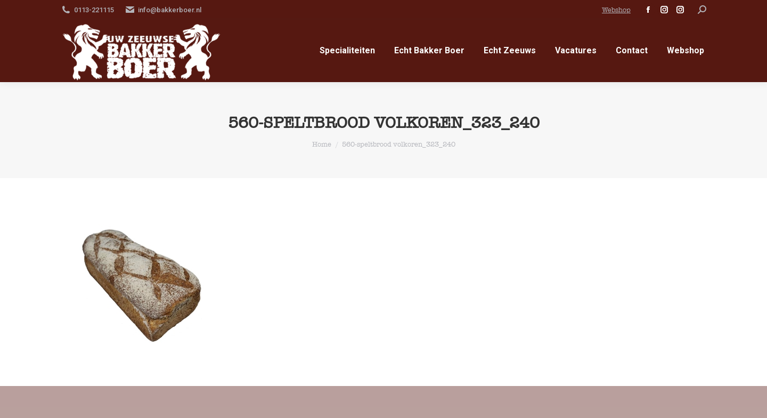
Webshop (616, 10)
